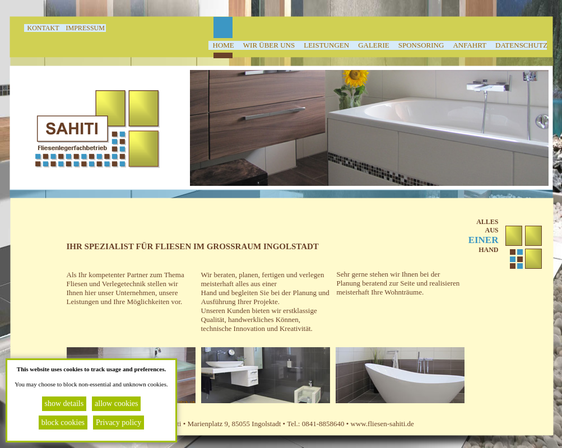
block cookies (63, 422)
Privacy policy (118, 422)
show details (64, 403)
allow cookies (116, 403)
